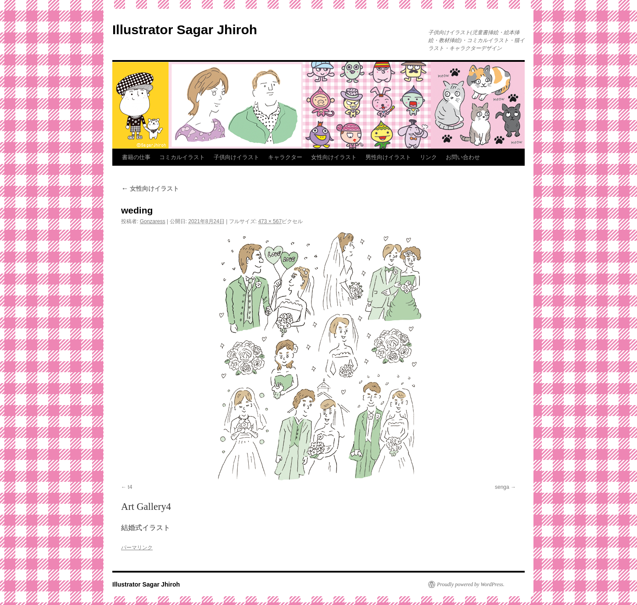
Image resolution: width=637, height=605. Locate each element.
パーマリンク (137, 547)
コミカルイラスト (182, 157)
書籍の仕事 (136, 157)
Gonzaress (152, 221)
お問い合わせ (463, 157)
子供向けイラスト (236, 157)
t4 (130, 487)
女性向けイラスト (334, 157)
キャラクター (285, 157)
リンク (428, 157)
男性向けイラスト (388, 157)
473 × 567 (270, 221)
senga (502, 487)
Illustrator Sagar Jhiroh (184, 29)
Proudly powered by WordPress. (471, 584)
